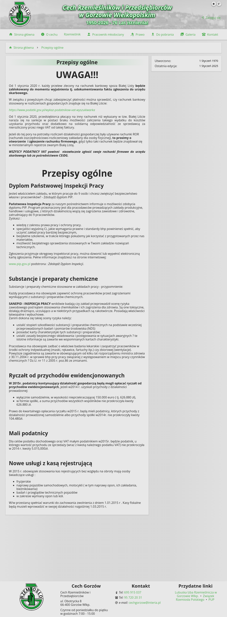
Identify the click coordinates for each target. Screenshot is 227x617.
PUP (211, 599)
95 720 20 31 (133, 597)
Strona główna (21, 34)
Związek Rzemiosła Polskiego (195, 598)
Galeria (187, 34)
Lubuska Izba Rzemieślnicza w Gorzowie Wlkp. (196, 594)
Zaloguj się (211, 18)
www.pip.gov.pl (19, 264)
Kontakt (210, 34)
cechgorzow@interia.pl (145, 603)
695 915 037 (132, 592)
